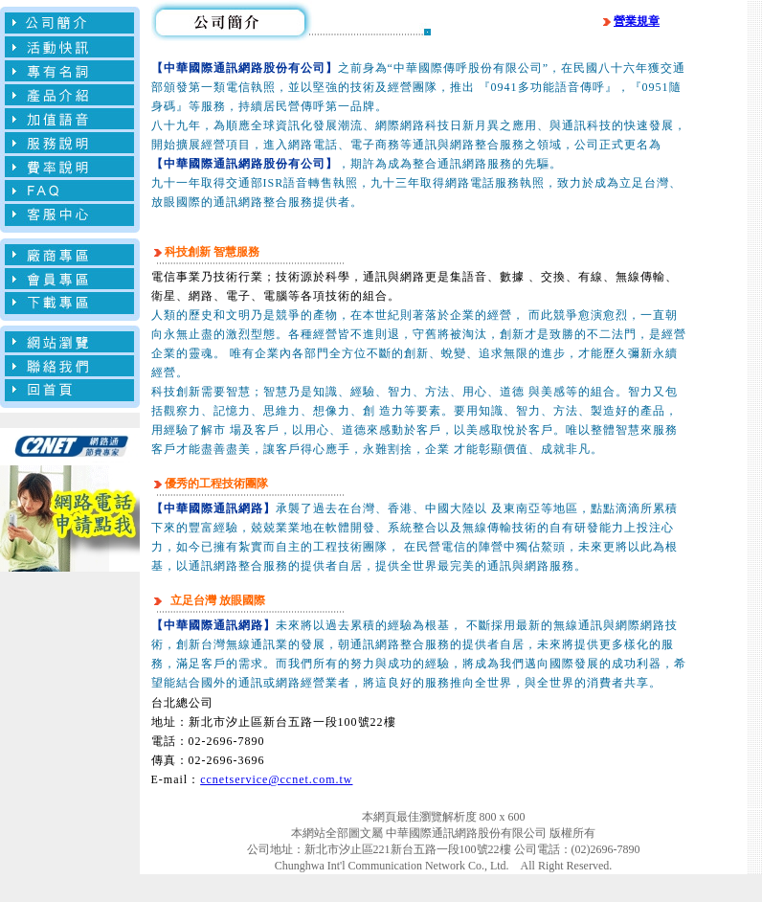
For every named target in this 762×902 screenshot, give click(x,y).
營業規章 (630, 21)
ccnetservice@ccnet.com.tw (276, 779)
